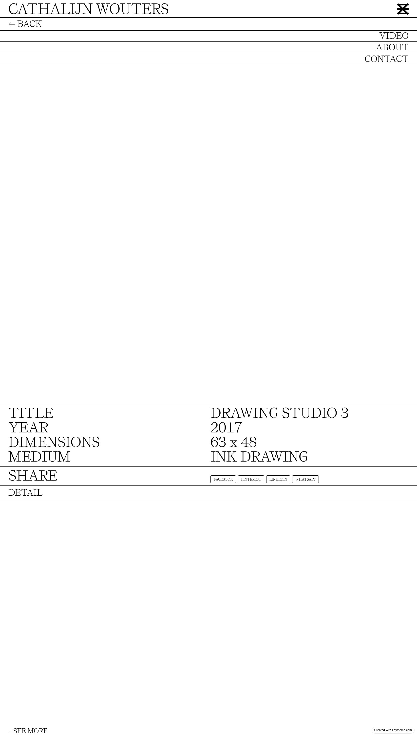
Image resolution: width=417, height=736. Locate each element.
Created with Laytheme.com (393, 730)
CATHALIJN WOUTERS (88, 9)
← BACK (25, 24)
